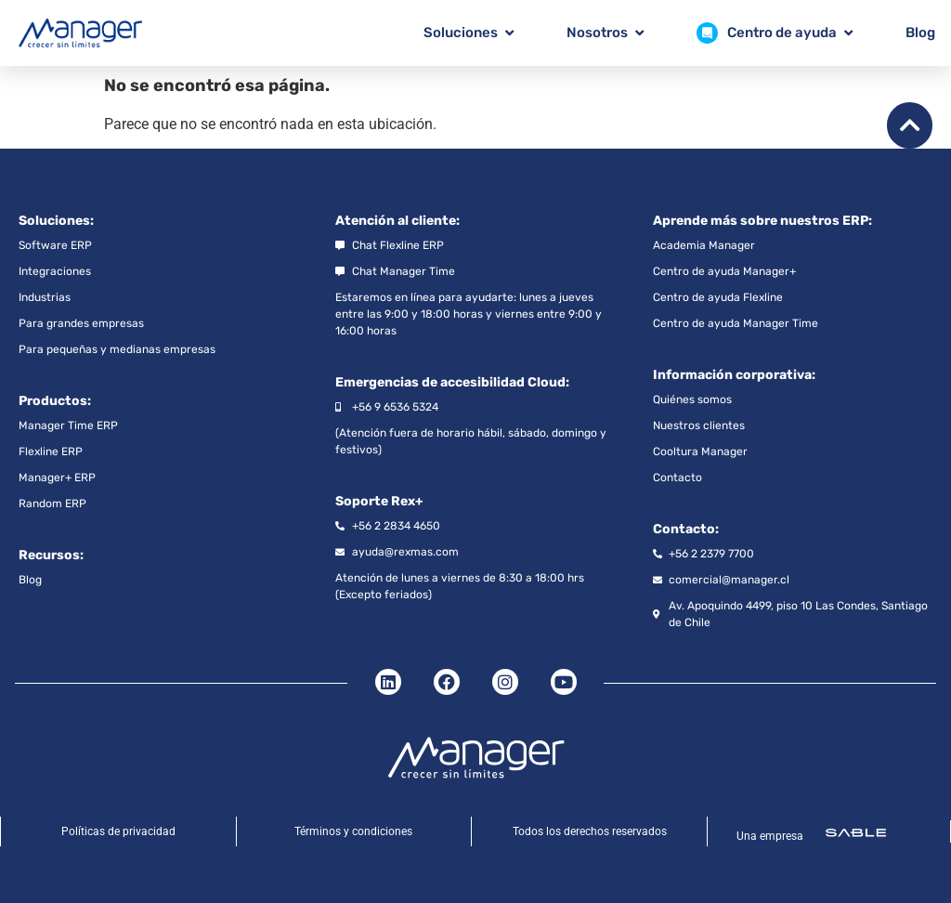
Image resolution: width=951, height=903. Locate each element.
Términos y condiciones (353, 831)
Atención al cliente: (397, 221)
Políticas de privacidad (118, 831)
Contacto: (686, 529)
